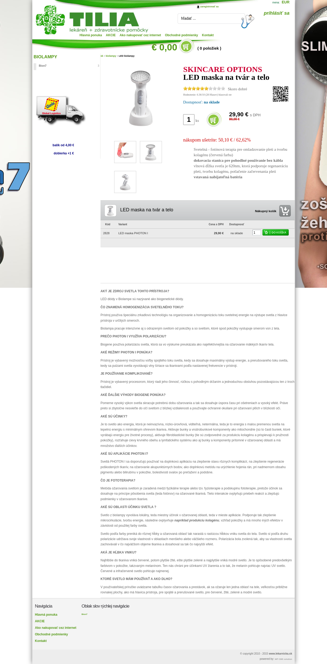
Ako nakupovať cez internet (140, 35)
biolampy (111, 56)
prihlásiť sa (276, 13)
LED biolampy (127, 56)
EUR (285, 2)
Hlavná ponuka (91, 35)
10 (223, 88)
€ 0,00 (164, 47)
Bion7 (69, 65)
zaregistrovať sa (209, 6)
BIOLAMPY (45, 56)
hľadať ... (188, 18)
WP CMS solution (283, 659)
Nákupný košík (265, 211)
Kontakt (208, 35)
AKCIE (110, 35)
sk (102, 56)
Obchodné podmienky (181, 35)
